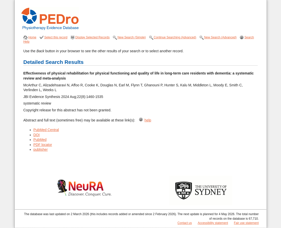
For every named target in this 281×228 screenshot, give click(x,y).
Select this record (56, 37)
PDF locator (43, 145)
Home (32, 37)
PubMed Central (46, 130)
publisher (41, 149)
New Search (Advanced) (220, 37)
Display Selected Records (92, 37)
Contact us (184, 223)
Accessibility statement (213, 223)
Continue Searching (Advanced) (175, 37)
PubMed (40, 140)
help (147, 120)
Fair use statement (246, 223)
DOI (37, 135)
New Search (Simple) (131, 37)
